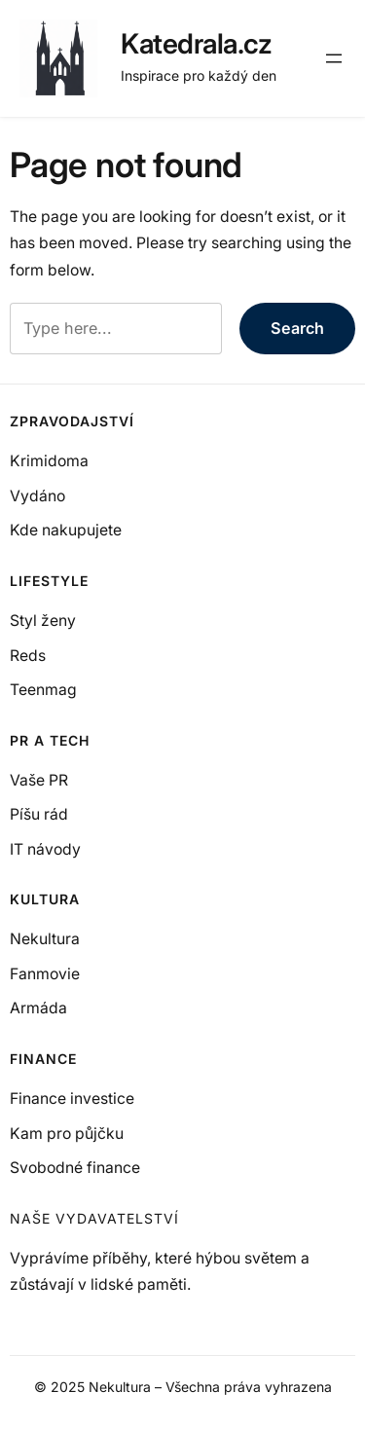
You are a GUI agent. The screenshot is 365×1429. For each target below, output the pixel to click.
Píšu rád (39, 814)
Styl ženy (43, 620)
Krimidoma (49, 461)
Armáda (38, 1008)
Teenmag (43, 689)
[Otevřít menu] (334, 58)
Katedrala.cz (196, 43)
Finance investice (72, 1098)
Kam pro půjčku (67, 1133)
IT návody (45, 849)
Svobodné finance (75, 1167)
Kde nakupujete (66, 530)
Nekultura (45, 939)
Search (297, 328)
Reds (28, 655)
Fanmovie (45, 974)
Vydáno (37, 496)
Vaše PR (39, 780)
